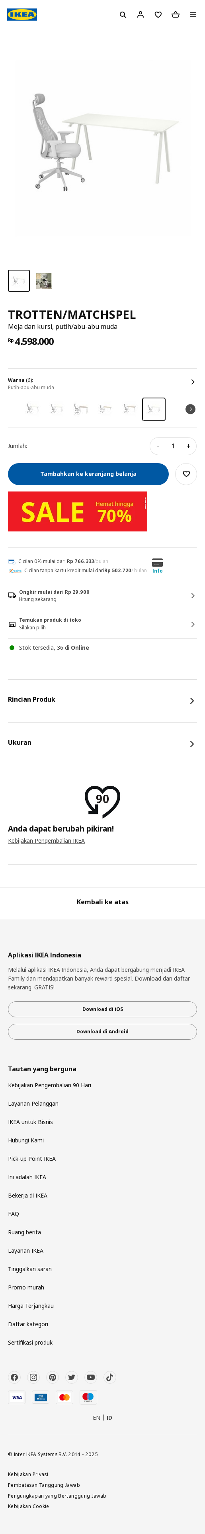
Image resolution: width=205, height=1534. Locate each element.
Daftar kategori (28, 1324)
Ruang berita (24, 1232)
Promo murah (26, 1287)
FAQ (13, 1214)
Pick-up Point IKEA (32, 1158)
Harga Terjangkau (31, 1305)
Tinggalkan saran (30, 1269)
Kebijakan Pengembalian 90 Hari (49, 1085)
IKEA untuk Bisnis (30, 1122)
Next (190, 409)
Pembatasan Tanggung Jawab (44, 1485)
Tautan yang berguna (42, 1069)
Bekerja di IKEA (27, 1195)
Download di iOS (102, 1009)
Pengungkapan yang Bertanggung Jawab (57, 1495)
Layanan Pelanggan (33, 1103)
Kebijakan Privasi (28, 1474)
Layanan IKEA (25, 1250)
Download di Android (102, 1031)
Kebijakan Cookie (28, 1506)
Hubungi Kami (26, 1140)
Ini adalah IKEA (27, 1177)
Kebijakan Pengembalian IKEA (46, 840)
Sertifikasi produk (30, 1342)
